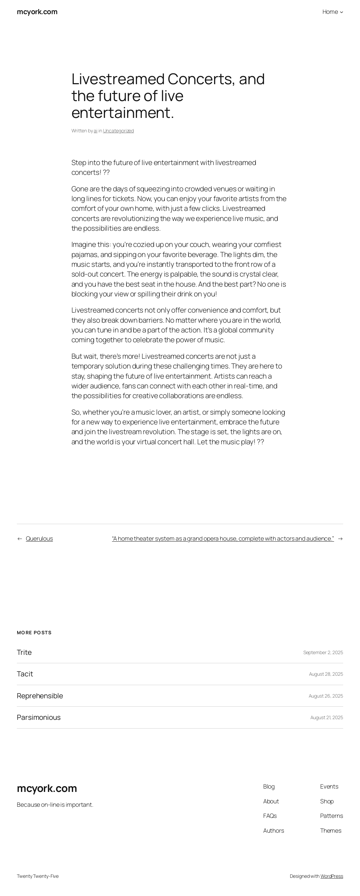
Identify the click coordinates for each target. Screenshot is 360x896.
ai (95, 130)
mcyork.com (37, 11)
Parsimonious (39, 717)
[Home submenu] (341, 11)
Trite (24, 652)
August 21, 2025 (326, 717)
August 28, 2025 (326, 674)
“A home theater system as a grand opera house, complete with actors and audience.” (223, 538)
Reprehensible (40, 696)
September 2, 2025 (323, 652)
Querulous (39, 538)
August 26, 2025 (326, 696)
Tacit (25, 674)
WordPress (332, 876)
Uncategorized (118, 130)
